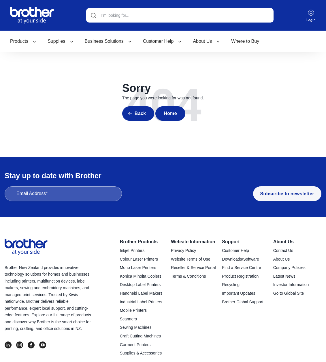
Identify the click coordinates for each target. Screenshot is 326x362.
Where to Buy (245, 41)
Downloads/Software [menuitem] (240, 259)
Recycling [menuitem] (231, 284)
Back (140, 113)
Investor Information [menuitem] (291, 284)
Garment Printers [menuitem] (135, 344)
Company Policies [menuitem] (289, 267)
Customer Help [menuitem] (235, 250)
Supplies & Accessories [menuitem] (141, 353)
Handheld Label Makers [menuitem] (141, 293)
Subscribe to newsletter (287, 193)
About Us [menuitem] (283, 241)
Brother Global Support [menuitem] (242, 302)
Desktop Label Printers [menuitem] (140, 284)
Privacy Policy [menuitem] (183, 250)
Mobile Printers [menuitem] (133, 310)
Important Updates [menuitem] (238, 293)
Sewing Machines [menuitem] (136, 327)
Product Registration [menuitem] (240, 276)
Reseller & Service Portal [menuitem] (193, 267)
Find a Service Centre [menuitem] (241, 267)
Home (170, 113)
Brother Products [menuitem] (139, 241)
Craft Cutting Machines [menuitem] (140, 336)
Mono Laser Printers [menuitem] (138, 267)
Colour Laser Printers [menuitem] (139, 259)
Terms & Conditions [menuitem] (188, 276)
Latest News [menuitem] (284, 276)
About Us (206, 41)
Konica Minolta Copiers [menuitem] (140, 276)
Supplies (61, 41)
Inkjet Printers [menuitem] (132, 250)
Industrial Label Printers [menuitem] (141, 302)
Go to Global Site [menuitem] (288, 293)
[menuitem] (23, 41)
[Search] (180, 15)
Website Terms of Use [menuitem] (190, 259)
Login (311, 15)
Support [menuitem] (231, 241)
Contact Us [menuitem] (283, 250)
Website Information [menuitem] (193, 241)
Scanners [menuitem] (128, 319)
